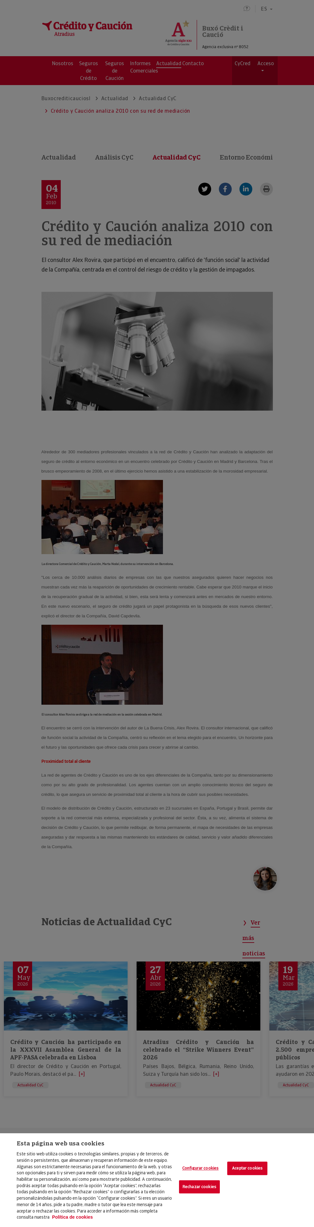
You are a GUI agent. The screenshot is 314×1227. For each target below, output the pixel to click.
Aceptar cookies (247, 1168)
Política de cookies (72, 1217)
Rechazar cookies (199, 1186)
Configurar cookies (200, 1168)
